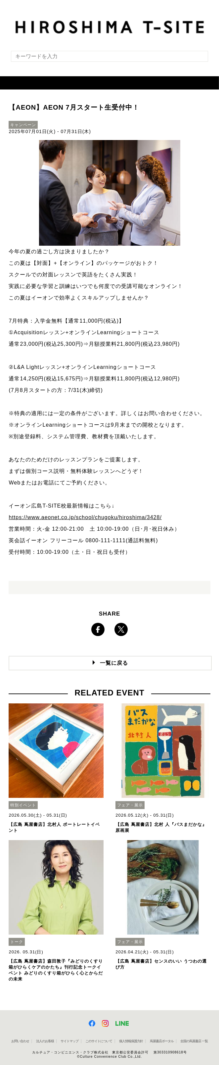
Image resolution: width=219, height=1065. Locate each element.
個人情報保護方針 (131, 1041)
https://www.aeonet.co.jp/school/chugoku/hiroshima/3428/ (85, 517)
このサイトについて (98, 1041)
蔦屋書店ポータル (162, 1041)
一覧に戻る (114, 663)
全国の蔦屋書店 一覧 (194, 1041)
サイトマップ (69, 1041)
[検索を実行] (199, 58)
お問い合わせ (20, 1041)
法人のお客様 (45, 1041)
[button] (109, 82)
